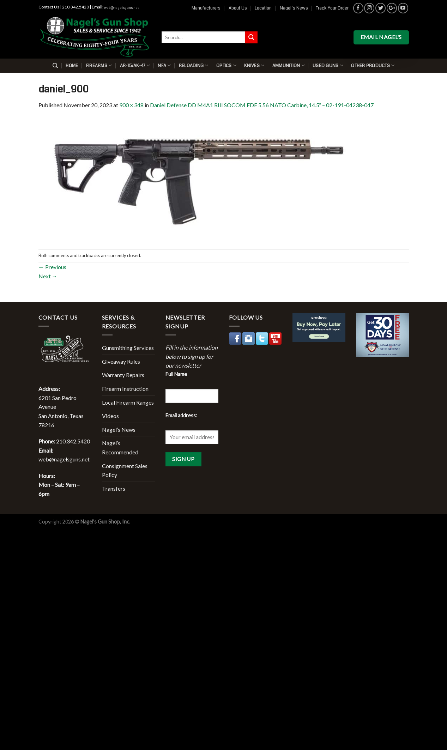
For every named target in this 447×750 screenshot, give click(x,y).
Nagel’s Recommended (120, 447)
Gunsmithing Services (128, 347)
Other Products (372, 65)
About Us (238, 8)
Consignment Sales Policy (124, 470)
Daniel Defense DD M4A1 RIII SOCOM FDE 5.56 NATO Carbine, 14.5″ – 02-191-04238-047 (262, 105)
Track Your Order (332, 8)
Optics (226, 65)
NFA (164, 65)
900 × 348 (131, 105)
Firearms (99, 65)
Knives (254, 65)
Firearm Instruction (125, 388)
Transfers (113, 488)
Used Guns (328, 65)
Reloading (194, 65)
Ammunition (288, 65)
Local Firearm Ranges (128, 402)
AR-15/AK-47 (135, 65)
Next (48, 276)
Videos (110, 415)
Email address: (181, 415)
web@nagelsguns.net (121, 7)
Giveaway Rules (121, 361)
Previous (52, 267)
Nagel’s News (294, 8)
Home (72, 65)
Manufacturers (206, 8)
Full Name (176, 374)
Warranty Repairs (123, 374)
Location (263, 8)
